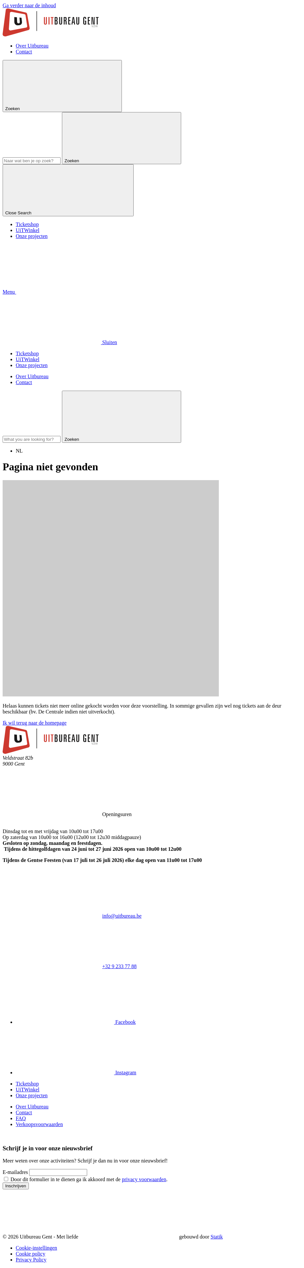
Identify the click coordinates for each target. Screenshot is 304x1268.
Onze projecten (32, 236)
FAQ (21, 1118)
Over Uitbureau (32, 46)
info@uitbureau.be (122, 916)
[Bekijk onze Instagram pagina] (76, 1072)
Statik (217, 1236)
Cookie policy (30, 1254)
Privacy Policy (31, 1259)
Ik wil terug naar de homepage (34, 723)
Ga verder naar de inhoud (29, 5)
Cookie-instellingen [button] (36, 1248)
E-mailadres (15, 1172)
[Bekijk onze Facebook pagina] (76, 1022)
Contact (24, 51)
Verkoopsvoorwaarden (39, 1124)
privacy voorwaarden (144, 1179)
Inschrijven (15, 1185)
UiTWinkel (27, 230)
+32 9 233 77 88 (119, 966)
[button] (58, 292)
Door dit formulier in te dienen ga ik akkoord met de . (88, 1179)
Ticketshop (27, 224)
